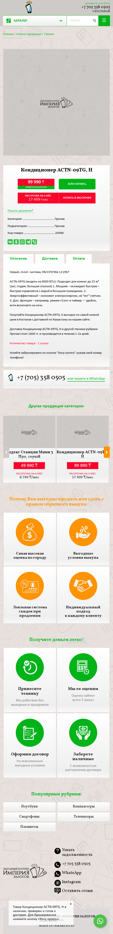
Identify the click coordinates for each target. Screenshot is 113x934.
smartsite (64, 926)
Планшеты (29, 827)
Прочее (49, 34)
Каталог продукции (28, 34)
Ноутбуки (29, 806)
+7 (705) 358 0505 (41, 377)
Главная (8, 34)
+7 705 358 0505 (95, 7)
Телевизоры (84, 816)
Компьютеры (84, 806)
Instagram (71, 882)
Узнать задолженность (77, 852)
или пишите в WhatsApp (86, 379)
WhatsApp (71, 873)
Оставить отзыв (77, 891)
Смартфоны (29, 816)
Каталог (16, 21)
